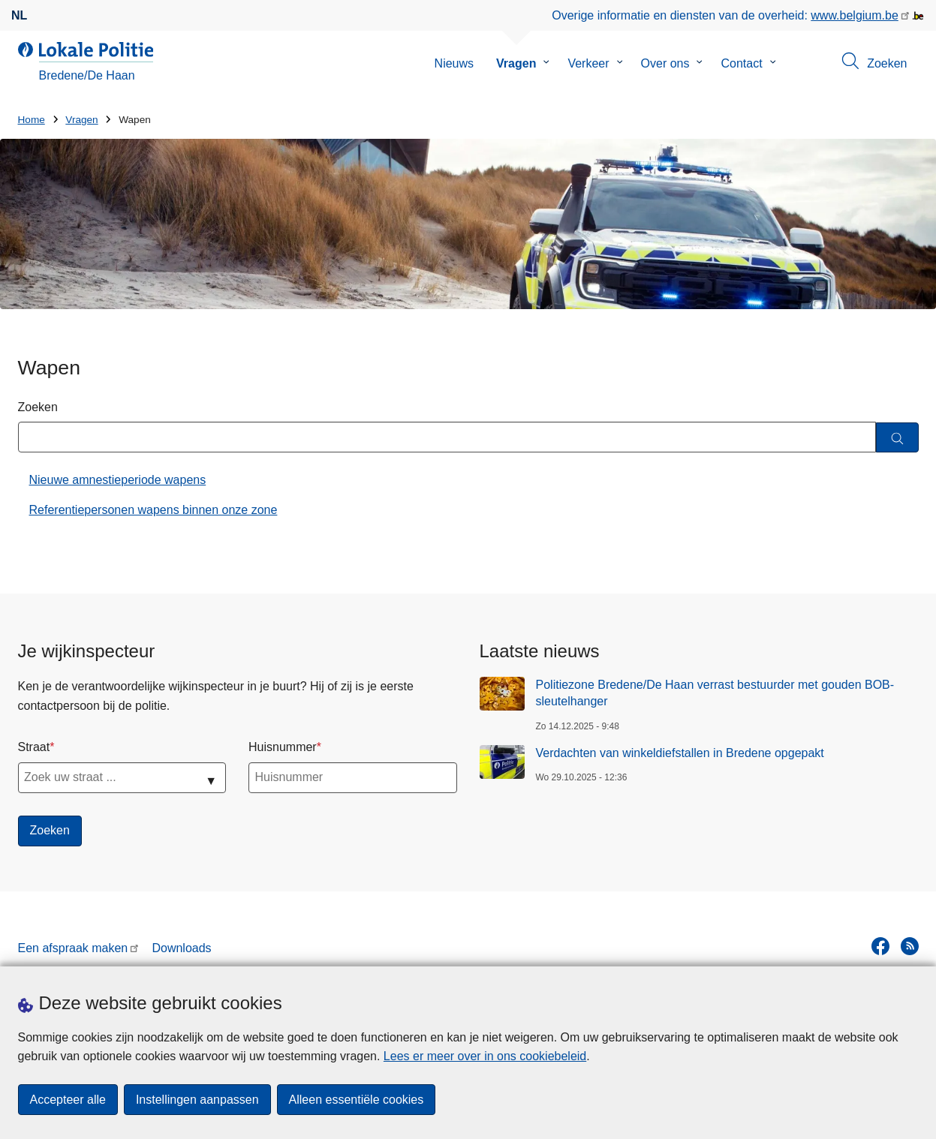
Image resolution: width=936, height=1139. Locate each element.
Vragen (516, 63)
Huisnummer (282, 747)
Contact (741, 63)
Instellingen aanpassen (197, 1099)
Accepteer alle (68, 1099)
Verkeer (588, 63)
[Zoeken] (897, 437)
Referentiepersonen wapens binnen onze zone (153, 509)
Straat (34, 747)
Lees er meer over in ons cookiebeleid (485, 1056)
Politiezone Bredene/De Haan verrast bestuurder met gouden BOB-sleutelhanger (715, 693)
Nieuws (454, 63)
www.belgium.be (854, 15)
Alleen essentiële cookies (356, 1099)
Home (31, 119)
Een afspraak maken (73, 948)
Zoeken (38, 407)
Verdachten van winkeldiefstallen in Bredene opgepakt (680, 753)
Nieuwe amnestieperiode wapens (117, 479)
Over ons (665, 63)
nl (19, 15)
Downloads (181, 948)
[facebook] (880, 946)
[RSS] (910, 946)
